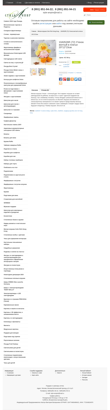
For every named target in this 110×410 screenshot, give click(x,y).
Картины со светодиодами (13, 318)
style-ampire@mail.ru (52, 12)
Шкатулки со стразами (12, 110)
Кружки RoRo (8, 141)
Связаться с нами (37, 373)
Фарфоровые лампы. (11, 117)
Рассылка (85, 380)
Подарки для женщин (11, 333)
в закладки (66, 64)
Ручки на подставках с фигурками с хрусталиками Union (13, 91)
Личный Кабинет (86, 373)
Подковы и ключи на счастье (14, 252)
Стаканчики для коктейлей (13, 199)
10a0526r (60, 111)
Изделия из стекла (10, 149)
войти (59, 23)
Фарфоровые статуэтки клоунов (15, 184)
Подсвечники (8, 171)
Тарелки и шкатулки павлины (14, 38)
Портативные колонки (11, 340)
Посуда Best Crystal (10, 66)
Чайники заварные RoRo (12, 145)
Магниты (7, 325)
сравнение (66, 66)
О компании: (10, 373)
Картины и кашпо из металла (14, 308)
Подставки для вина (11, 195)
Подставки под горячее (12, 336)
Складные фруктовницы (12, 30)
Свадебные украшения (12, 248)
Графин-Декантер (10, 121)
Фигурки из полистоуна (12, 265)
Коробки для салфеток (12, 152)
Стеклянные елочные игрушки (14, 278)
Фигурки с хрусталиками (12, 96)
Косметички (8, 216)
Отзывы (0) (45, 90)
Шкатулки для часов (11, 100)
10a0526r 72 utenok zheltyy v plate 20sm (46, 111)
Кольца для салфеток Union (13, 79)
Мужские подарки (10, 206)
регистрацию (45, 23)
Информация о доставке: (14, 375)
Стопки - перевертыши (12, 34)
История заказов (86, 375)
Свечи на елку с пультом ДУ (13, 62)
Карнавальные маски (11, 305)
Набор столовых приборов (13, 160)
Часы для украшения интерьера (15, 238)
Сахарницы (8, 113)
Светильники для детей (12, 348)
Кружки (6, 192)
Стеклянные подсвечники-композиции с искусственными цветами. (15, 357)
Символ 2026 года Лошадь (13, 21)
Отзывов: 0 (71, 72)
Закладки (84, 377)
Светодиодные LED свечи (13, 59)
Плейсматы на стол (10, 167)
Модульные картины (11, 329)
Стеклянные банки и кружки (13, 219)
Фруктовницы (8, 188)
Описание (35, 90)
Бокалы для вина (10, 138)
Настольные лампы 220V (12, 124)
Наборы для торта (10, 164)
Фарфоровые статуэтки (12, 180)
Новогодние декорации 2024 (14, 274)
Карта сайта (35, 375)
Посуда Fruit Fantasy (11, 344)
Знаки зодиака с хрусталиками (14, 76)
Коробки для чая (9, 156)
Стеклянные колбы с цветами (14, 235)
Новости (59, 373)
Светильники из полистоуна (13, 351)
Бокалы (6, 134)
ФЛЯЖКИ (7, 203)
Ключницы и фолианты (12, 322)
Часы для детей (9, 363)
